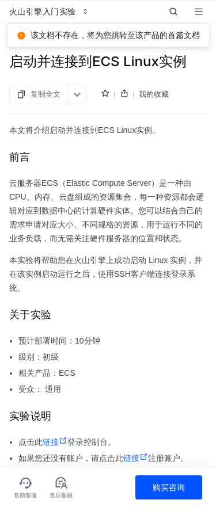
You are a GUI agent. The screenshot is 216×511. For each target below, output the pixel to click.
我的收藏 (154, 81)
